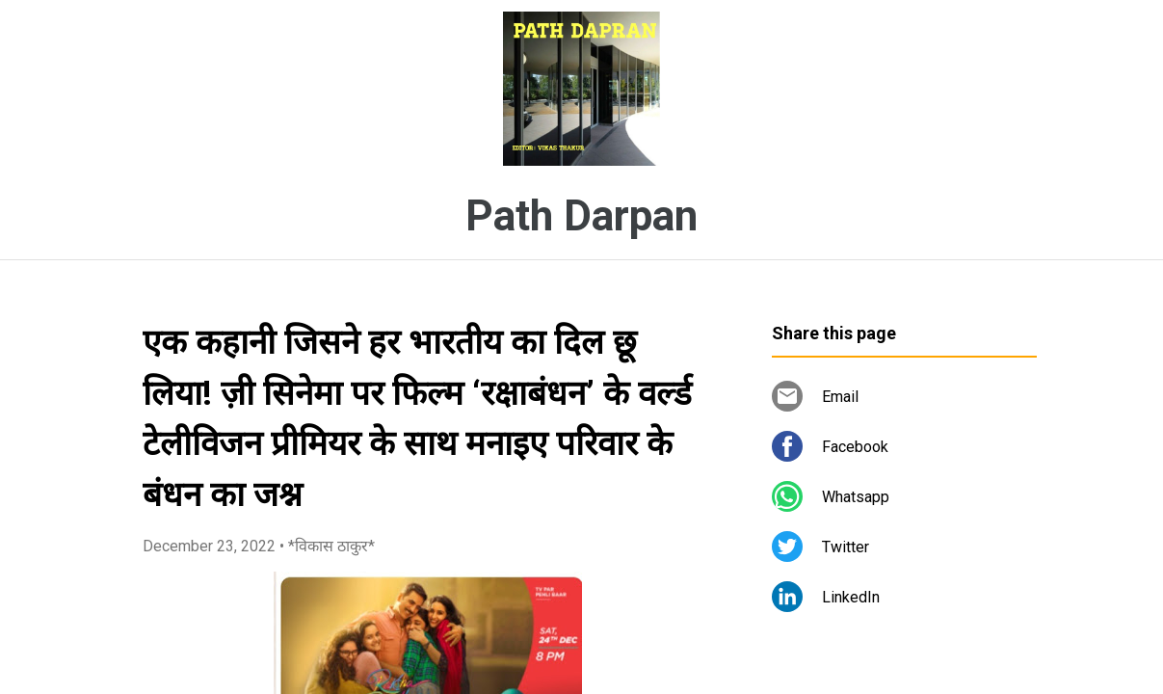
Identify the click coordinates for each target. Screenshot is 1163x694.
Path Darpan (581, 216)
